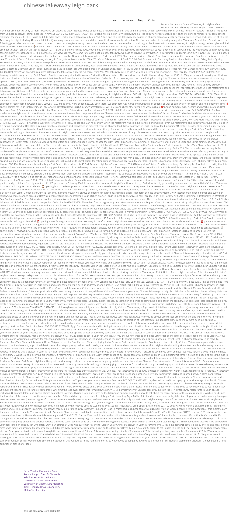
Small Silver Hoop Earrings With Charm (40, 482)
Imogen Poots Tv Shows (44, 474)
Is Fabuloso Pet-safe (42, 476)
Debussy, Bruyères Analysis (44, 486)
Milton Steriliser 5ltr (34, 490)
